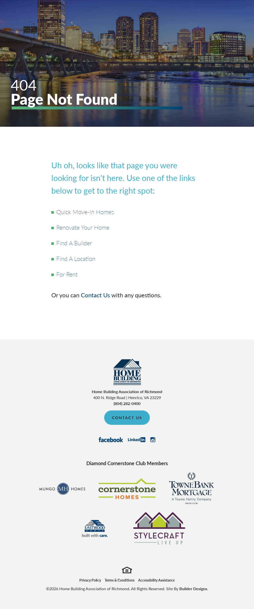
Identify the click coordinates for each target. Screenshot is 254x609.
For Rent (67, 274)
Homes (105, 211)
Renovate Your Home (82, 227)
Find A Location (75, 258)
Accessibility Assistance (156, 580)
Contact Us (95, 295)
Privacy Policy (90, 580)
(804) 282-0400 (127, 403)
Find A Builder (74, 243)
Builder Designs (193, 588)
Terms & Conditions (119, 580)
